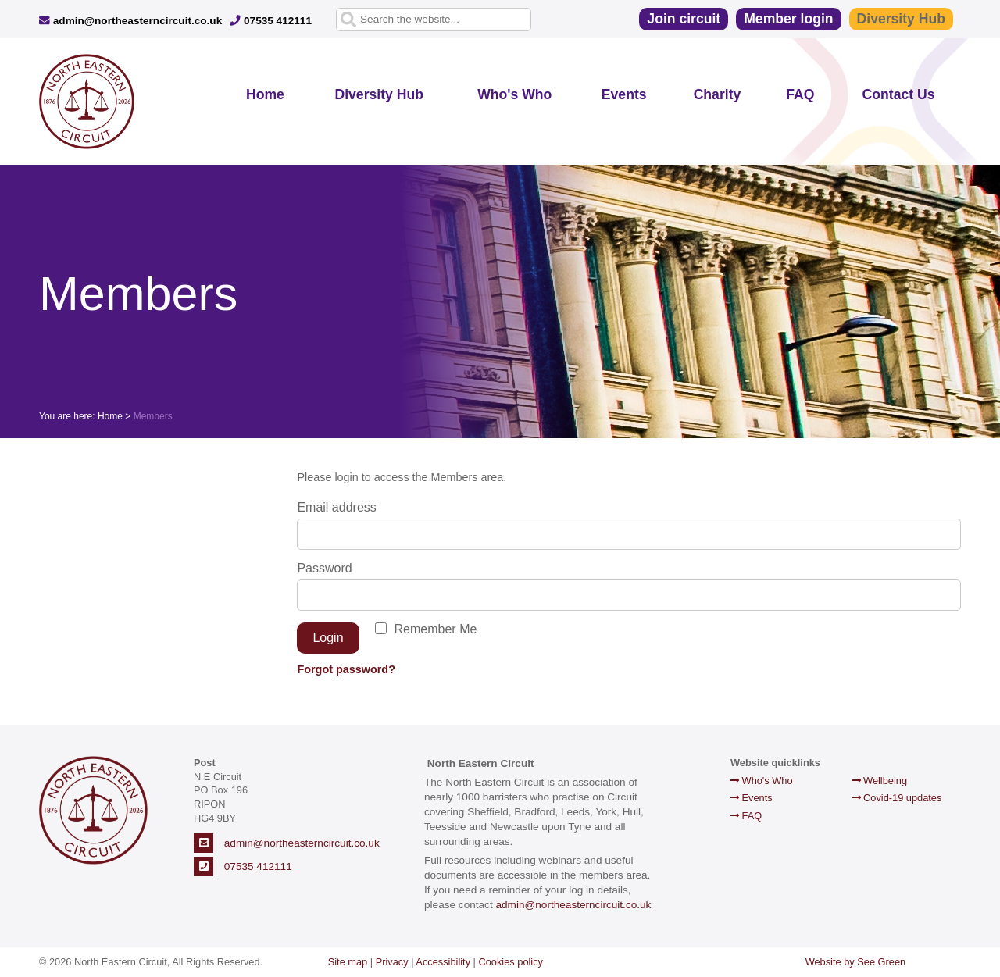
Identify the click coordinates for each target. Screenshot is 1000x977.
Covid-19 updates (897, 798)
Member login (788, 19)
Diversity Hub (901, 19)
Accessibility (443, 962)
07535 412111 (271, 21)
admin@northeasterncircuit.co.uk (130, 21)
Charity (717, 94)
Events (624, 94)
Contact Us (898, 94)
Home (265, 94)
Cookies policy (511, 962)
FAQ (800, 94)
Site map (348, 962)
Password (324, 568)
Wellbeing (880, 780)
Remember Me (436, 629)
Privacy (392, 962)
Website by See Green (855, 962)
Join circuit (683, 19)
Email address (336, 507)
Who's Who (514, 94)
